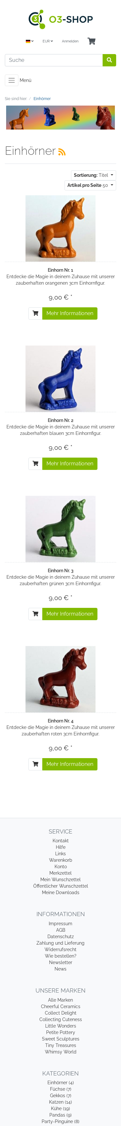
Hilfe (61, 847)
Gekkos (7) (60, 1095)
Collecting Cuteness (60, 1019)
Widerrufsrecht (60, 949)
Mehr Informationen (69, 313)
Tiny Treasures (60, 1045)
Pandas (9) (60, 1115)
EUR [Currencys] (48, 41)
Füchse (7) (60, 1089)
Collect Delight (60, 1013)
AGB (60, 930)
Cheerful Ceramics (60, 1006)
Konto (61, 866)
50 (88, 185)
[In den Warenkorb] (35, 313)
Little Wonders (60, 1026)
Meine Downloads (60, 892)
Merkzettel (60, 873)
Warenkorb (60, 860)
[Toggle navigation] (11, 80)
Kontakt (61, 840)
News (60, 969)
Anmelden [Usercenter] (70, 41)
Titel (91, 175)
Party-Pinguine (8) (60, 1121)
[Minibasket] (91, 42)
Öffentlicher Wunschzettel (60, 886)
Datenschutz (60, 936)
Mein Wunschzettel (60, 879)
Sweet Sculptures (60, 1038)
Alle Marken (60, 1000)
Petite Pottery (60, 1032)
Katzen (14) (60, 1102)
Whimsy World (60, 1051)
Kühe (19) (60, 1108)
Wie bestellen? (60, 956)
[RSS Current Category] (62, 152)
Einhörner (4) (60, 1082)
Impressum (60, 923)
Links (60, 853)
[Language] (29, 41)
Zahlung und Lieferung (60, 943)
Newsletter (60, 962)
